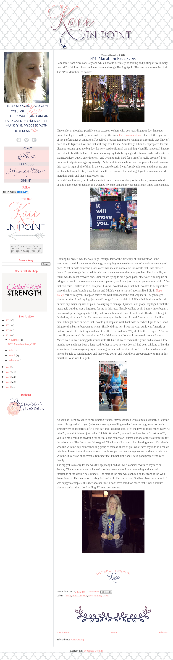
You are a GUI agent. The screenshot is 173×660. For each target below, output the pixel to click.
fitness (75, 595)
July (11, 350)
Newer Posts (63, 632)
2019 (8, 335)
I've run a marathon (130, 135)
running (98, 595)
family (68, 595)
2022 (8, 320)
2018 (8, 366)
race (90, 595)
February (13, 360)
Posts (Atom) (77, 639)
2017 (8, 371)
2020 (8, 330)
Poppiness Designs (93, 650)
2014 (8, 386)
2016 (8, 376)
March (12, 355)
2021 (8, 325)
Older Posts (164, 632)
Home (114, 632)
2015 (8, 381)
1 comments (93, 591)
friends (83, 595)
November (14, 339)
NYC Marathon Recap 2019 (113, 58)
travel (105, 595)
